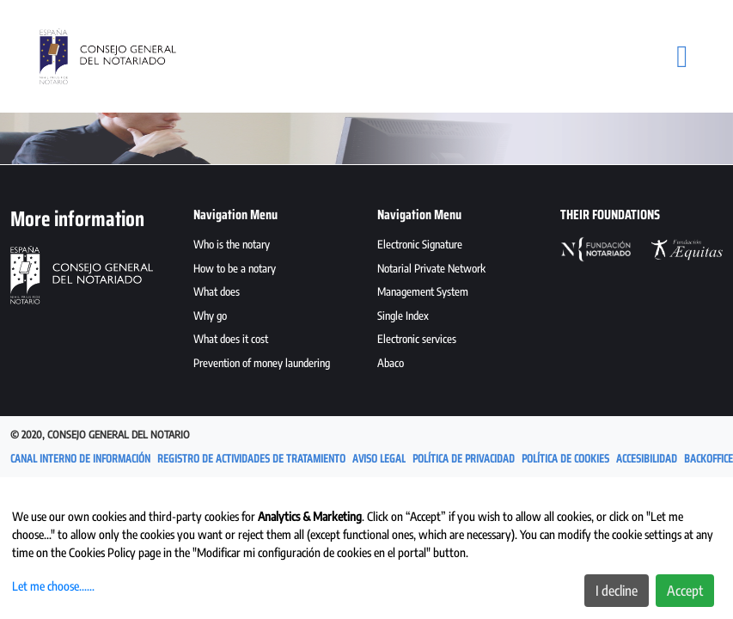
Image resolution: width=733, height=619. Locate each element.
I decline (617, 590)
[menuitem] (274, 246)
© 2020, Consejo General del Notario (100, 434)
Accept (685, 590)
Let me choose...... (53, 586)
